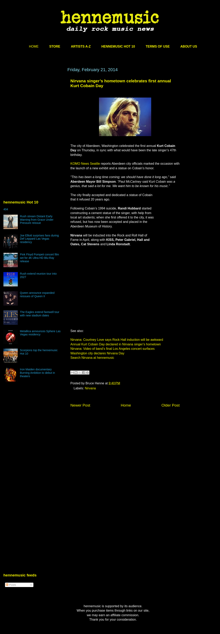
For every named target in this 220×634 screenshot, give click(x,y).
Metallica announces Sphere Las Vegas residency (40, 333)
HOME (34, 46)
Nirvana (90, 388)
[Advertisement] (33, 105)
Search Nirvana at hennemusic (92, 357)
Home (126, 405)
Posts (11, 584)
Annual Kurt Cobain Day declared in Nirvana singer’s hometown (115, 344)
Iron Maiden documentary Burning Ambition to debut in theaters (37, 373)
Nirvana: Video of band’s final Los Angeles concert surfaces (112, 348)
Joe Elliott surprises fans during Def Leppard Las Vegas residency (39, 239)
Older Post (170, 405)
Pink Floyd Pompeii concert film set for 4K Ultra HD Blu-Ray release (39, 258)
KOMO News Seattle (85, 163)
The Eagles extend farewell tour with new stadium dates (39, 313)
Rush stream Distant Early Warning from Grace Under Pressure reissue (37, 220)
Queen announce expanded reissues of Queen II (37, 294)
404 (5, 209)
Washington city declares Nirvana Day (97, 353)
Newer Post (80, 405)
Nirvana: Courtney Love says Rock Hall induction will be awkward (116, 339)
